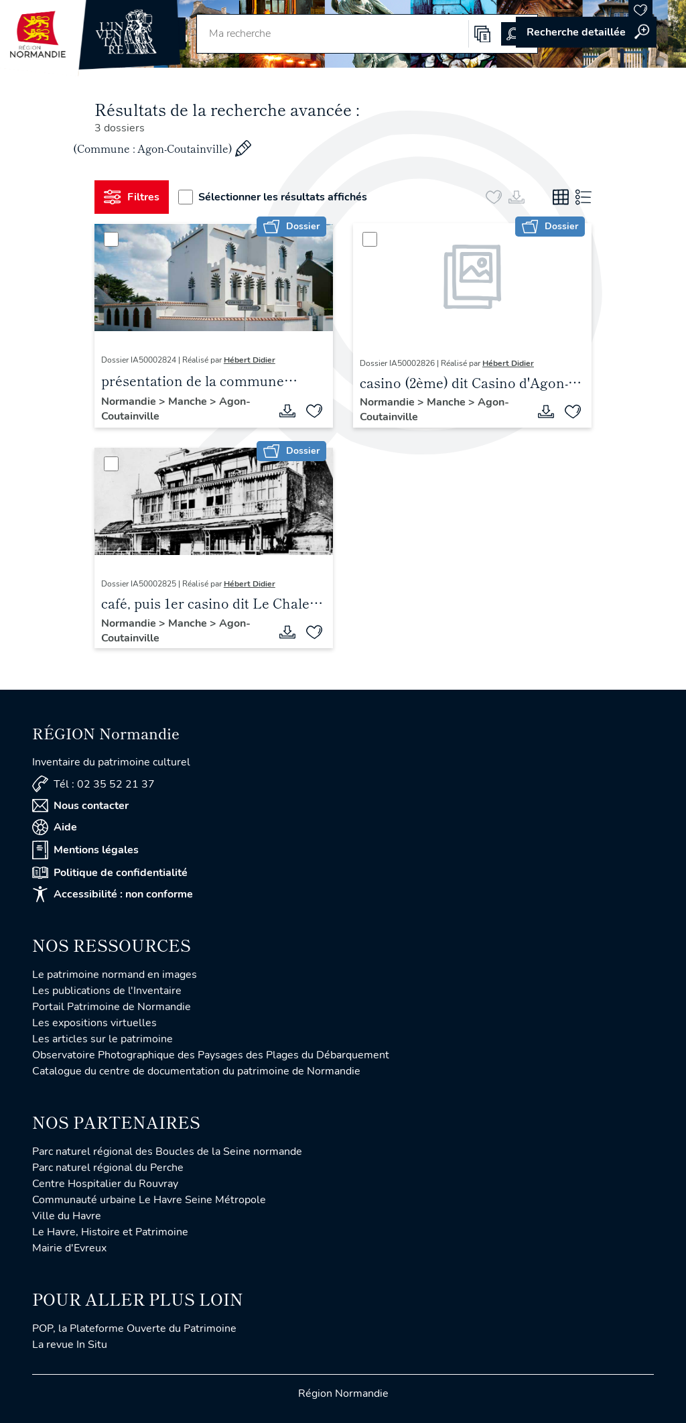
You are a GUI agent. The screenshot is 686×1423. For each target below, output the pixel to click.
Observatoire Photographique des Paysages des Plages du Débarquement (210, 1055)
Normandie (130, 401)
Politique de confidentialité (110, 872)
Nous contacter (80, 805)
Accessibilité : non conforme (112, 894)
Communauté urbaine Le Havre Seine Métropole (149, 1199)
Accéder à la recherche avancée (586, 32)
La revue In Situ (69, 1344)
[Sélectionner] (111, 239)
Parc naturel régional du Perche (108, 1167)
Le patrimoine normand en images (114, 974)
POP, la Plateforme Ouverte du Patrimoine (134, 1328)
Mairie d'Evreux (69, 1248)
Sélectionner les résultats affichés (272, 197)
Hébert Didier (249, 360)
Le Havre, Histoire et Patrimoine (110, 1232)
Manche (189, 401)
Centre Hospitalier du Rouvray (105, 1183)
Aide (54, 827)
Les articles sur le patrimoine (102, 1039)
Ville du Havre (66, 1216)
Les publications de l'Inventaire (107, 990)
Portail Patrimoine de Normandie (111, 1006)
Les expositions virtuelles (94, 1022)
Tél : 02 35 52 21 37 (93, 784)
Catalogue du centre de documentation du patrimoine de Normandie (196, 1071)
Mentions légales (85, 850)
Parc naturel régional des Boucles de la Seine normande (167, 1151)
